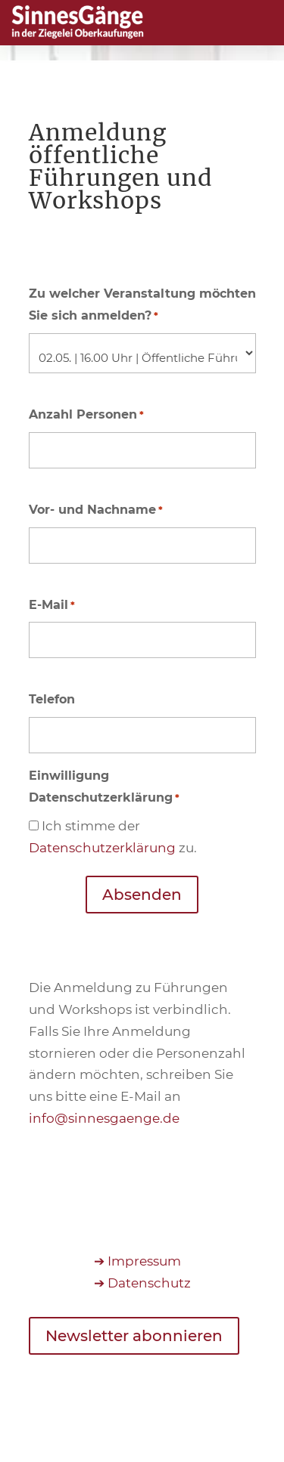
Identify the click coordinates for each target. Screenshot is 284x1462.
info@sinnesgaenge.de (104, 1118)
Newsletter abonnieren (134, 1336)
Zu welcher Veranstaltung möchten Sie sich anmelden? (142, 306)
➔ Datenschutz (142, 1282)
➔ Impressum (137, 1261)
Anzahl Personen (86, 415)
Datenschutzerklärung (102, 847)
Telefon (52, 699)
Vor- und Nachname (96, 510)
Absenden (142, 895)
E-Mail (52, 606)
